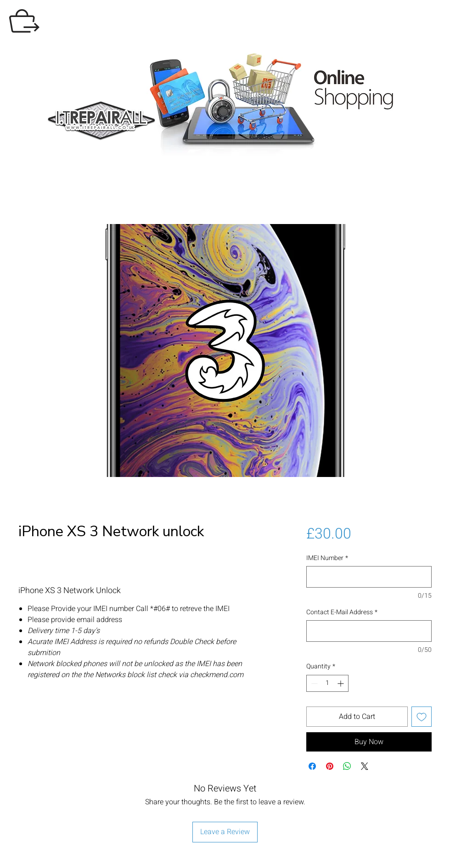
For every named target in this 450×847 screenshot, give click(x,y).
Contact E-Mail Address (341, 612)
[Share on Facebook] (312, 766)
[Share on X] (364, 766)
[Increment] (341, 683)
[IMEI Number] (369, 576)
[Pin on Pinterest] (329, 766)
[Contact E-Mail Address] (369, 631)
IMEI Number (327, 558)
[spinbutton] (327, 683)
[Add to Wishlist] (421, 717)
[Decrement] (313, 683)
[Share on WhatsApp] (347, 766)
